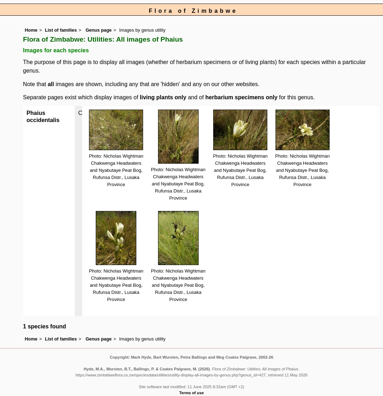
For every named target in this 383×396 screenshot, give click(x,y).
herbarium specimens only (241, 97)
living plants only (163, 97)
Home (31, 30)
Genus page (98, 30)
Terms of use (191, 393)
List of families (61, 30)
